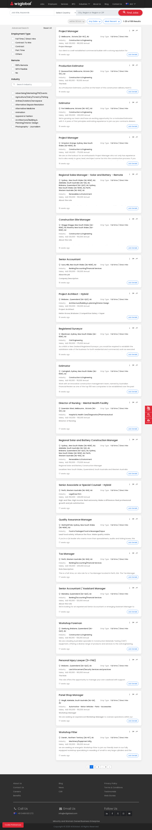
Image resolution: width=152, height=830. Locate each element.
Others (18, 54)
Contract (19, 46)
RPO (73, 4)
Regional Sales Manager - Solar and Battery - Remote (91, 175)
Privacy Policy (110, 783)
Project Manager (69, 31)
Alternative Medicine (25, 108)
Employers (52, 4)
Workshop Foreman (70, 623)
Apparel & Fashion (24, 116)
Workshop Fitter (68, 732)
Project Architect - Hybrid (74, 294)
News (61, 787)
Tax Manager (67, 553)
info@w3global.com (68, 813)
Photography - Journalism (27, 126)
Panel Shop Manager (71, 695)
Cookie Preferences (13, 825)
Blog (107, 4)
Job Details (132, 54)
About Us (97, 4)
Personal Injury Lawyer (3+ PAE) (77, 660)
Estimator (64, 103)
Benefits (17, 795)
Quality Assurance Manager (75, 519)
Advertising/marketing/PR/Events (31, 93)
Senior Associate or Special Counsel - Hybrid (85, 485)
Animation (20, 112)
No (16, 72)
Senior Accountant (70, 259)
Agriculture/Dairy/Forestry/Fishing (31, 97)
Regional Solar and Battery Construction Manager (88, 440)
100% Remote (21, 65)
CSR (60, 791)
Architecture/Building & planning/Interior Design (26, 121)
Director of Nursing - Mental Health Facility (84, 403)
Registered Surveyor (71, 328)
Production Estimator (71, 66)
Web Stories (110, 795)
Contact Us (117, 4)
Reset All (47, 28)
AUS (129, 4)
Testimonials (110, 791)
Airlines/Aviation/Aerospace (28, 100)
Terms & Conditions (113, 787)
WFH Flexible (21, 69)
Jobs (42, 4)
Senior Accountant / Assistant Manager (82, 588)
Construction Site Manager (75, 219)
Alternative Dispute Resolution (29, 104)
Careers (17, 791)
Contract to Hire (23, 42)
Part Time (20, 50)
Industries (83, 4)
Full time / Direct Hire (25, 38)
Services (64, 4)
